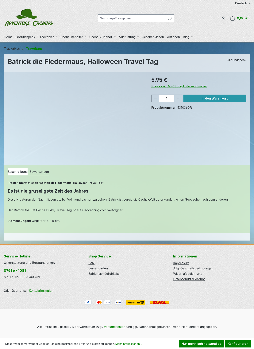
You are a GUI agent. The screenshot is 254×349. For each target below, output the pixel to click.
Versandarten (98, 268)
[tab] (18, 171)
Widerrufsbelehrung (187, 274)
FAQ (91, 263)
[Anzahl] (166, 98)
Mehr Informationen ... (128, 343)
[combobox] (131, 18)
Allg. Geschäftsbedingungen (193, 268)
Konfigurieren (238, 344)
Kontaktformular (40, 290)
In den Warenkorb (215, 98)
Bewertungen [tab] (39, 172)
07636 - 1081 (15, 271)
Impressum (181, 263)
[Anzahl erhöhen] (178, 98)
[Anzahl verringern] (155, 98)
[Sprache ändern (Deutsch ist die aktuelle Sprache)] (240, 3)
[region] (76, 117)
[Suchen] (169, 18)
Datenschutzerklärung (189, 279)
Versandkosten (114, 327)
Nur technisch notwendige (201, 344)
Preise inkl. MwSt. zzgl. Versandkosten (179, 86)
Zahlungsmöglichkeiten (104, 274)
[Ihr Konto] (223, 18)
